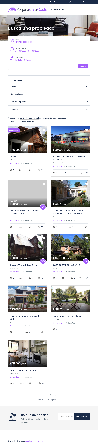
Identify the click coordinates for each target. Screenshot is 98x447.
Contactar (57, 9)
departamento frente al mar (23, 370)
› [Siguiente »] (55, 395)
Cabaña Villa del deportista (23, 265)
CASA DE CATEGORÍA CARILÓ (66, 265)
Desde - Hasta (21, 48)
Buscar (83, 66)
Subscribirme (82, 416)
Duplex (13, 156)
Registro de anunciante (76, 2)
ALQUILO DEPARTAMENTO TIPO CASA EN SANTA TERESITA (70, 158)
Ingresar (43, 2)
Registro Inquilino (56, 2)
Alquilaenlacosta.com (34, 441)
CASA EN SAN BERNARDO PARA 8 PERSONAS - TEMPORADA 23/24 (68, 212)
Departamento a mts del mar (67, 316)
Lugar (17, 39)
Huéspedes (19, 57)
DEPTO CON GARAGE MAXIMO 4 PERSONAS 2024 (24, 212)
